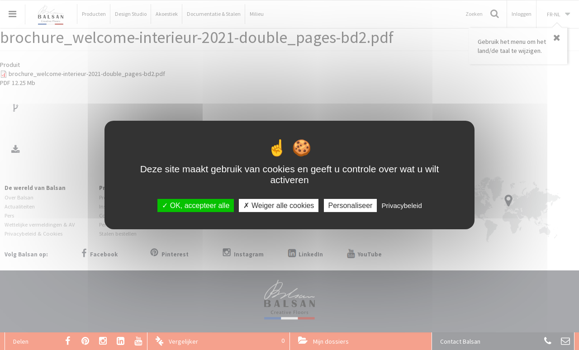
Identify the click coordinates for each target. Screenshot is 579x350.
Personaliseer (350, 205)
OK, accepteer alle (195, 205)
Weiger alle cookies (278, 205)
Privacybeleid (402, 205)
